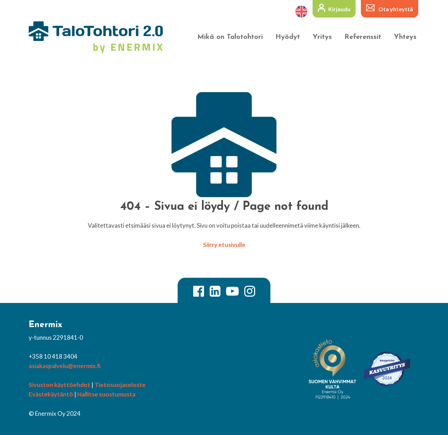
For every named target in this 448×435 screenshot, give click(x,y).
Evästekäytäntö (51, 394)
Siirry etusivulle (224, 244)
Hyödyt (287, 37)
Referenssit (362, 37)
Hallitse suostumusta (106, 394)
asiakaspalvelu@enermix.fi (64, 366)
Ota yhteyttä (395, 9)
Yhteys (405, 37)
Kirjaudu (339, 9)
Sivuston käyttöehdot (59, 384)
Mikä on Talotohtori (230, 37)
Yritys (322, 37)
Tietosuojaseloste (120, 384)
